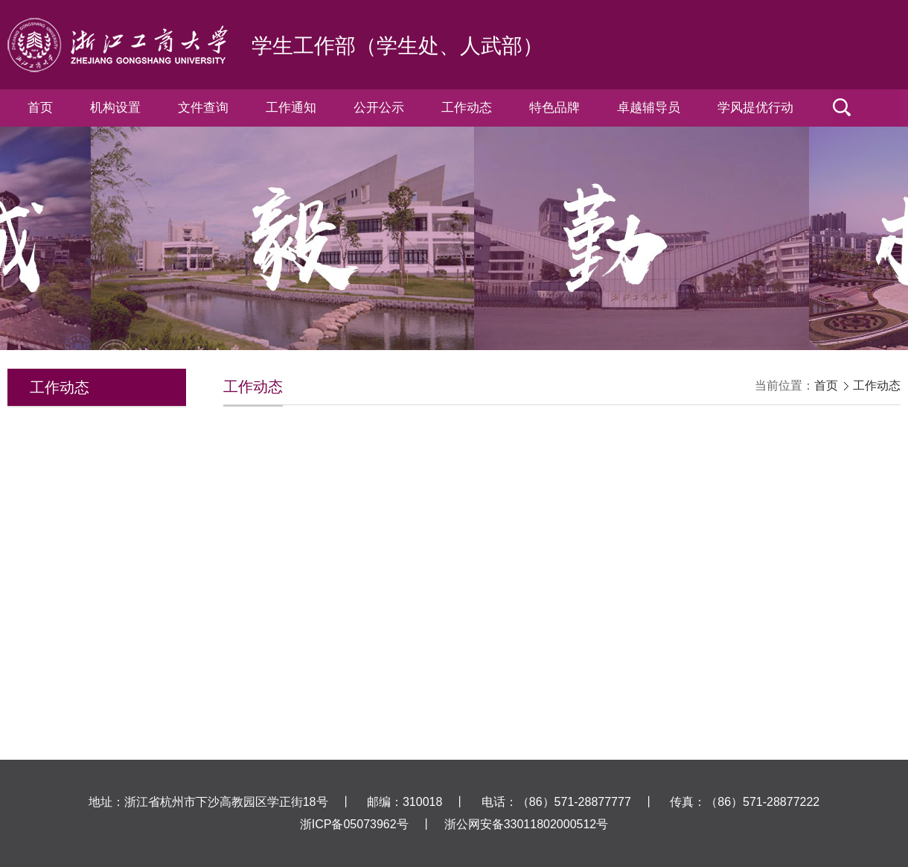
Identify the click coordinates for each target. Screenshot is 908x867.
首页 (40, 108)
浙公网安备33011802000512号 (526, 824)
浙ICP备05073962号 (354, 824)
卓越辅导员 (648, 108)
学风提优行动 (755, 108)
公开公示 (379, 108)
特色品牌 (554, 108)
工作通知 (291, 108)
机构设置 (115, 108)
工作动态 (466, 108)
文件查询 (203, 108)
